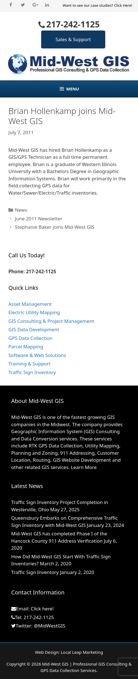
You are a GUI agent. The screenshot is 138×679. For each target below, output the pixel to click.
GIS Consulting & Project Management (51, 321)
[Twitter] (23, 5)
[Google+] (35, 5)
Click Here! (123, 5)
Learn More (84, 467)
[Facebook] (11, 5)
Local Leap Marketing (82, 652)
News (21, 210)
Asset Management (30, 304)
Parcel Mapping (25, 346)
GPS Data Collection (30, 338)
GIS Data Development (33, 329)
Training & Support (29, 363)
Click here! (42, 608)
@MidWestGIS (49, 625)
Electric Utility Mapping (34, 312)
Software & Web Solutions (37, 355)
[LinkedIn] (47, 5)
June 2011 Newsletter (38, 218)
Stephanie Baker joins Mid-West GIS (54, 227)
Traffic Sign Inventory (32, 372)
